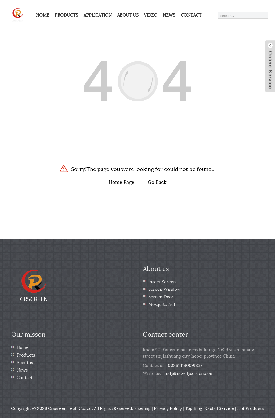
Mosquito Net (161, 303)
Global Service (219, 407)
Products (66, 14)
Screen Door (160, 295)
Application (98, 14)
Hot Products (250, 407)
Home (42, 14)
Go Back (157, 180)
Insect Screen (162, 280)
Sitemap (142, 407)
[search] (263, 15)
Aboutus (25, 361)
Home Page (121, 180)
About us (128, 14)
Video (150, 14)
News (169, 14)
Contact (191, 14)
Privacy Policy (168, 407)
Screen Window (164, 288)
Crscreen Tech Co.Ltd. (70, 407)
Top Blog (193, 407)
